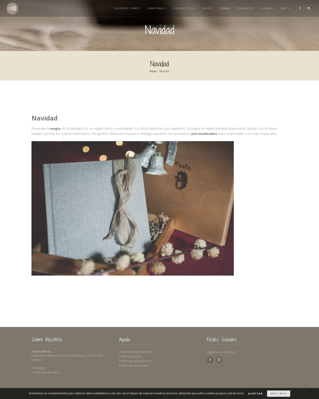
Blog (207, 8)
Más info (278, 393)
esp (285, 8)
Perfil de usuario (130, 356)
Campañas (157, 8)
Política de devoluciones (135, 361)
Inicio (153, 71)
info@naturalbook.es (45, 372)
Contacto (245, 8)
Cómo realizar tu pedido (135, 352)
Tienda (224, 8)
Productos (185, 8)
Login (267, 8)
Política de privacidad (133, 366)
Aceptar (255, 393)
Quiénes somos (128, 8)
